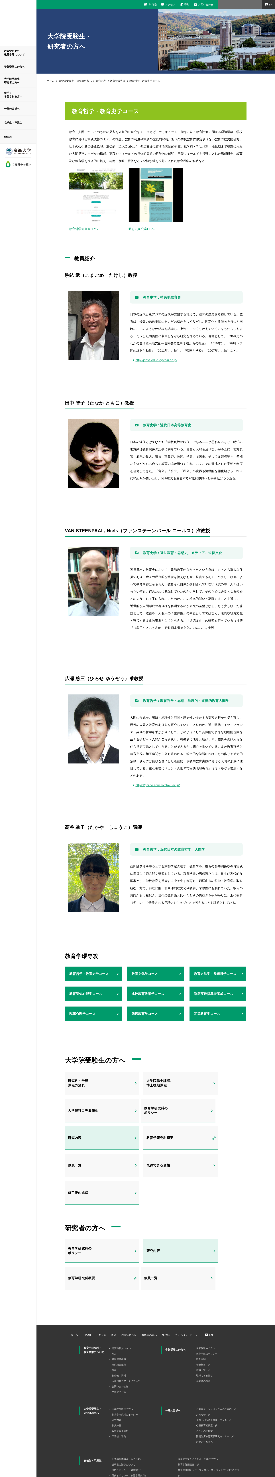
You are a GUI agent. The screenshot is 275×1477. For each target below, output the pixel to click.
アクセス (170, 4)
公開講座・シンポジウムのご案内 (214, 1362)
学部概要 (201, 1318)
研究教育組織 (119, 1318)
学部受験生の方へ (14, 66)
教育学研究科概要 (209, 1112)
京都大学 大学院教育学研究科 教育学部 (18, 22)
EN (211, 1288)
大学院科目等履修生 (211, 1083)
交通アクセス (119, 1345)
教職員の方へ (149, 1288)
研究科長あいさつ (121, 1302)
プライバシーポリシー (187, 1288)
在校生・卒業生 (92, 1414)
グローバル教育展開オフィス (211, 1373)
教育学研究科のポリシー (83, 1112)
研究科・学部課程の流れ (81, 1083)
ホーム (50, 80)
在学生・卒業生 (13, 122)
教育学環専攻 (117, 80)
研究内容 (101, 80)
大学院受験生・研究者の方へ (13, 80)
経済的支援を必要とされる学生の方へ (198, 1412)
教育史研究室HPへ (141, 229)
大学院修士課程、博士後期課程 (147, 1083)
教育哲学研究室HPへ (83, 229)
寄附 (186, 4)
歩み (114, 1307)
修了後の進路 (205, 1141)
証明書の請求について (123, 1418)
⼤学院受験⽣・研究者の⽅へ (75, 80)
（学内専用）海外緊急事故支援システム (199, 1445)
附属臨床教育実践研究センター (212, 1390)
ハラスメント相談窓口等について (195, 1451)
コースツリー (119, 1434)
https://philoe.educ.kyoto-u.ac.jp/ (158, 785)
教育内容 (201, 1313)
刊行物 (153, 4)
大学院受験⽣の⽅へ (122, 1362)
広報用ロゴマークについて (126, 1334)
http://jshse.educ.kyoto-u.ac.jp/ (156, 360)
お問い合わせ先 (120, 1340)
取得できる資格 (145, 1141)
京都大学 (18, 153)
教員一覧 (77, 1141)
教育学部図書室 (186, 1418)
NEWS (8, 136)
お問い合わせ (205, 4)
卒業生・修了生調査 (188, 1440)
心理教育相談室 (204, 1379)
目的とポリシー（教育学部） (127, 1423)
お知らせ (201, 1368)
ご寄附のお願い (18, 164)
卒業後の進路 (203, 1334)
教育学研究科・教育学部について (14, 52)
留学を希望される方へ (13, 94)
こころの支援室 (204, 1384)
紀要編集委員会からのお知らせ (128, 1412)
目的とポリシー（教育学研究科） (129, 1429)
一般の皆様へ (12, 108)
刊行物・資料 (119, 1329)
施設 (114, 1323)
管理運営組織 (119, 1313)
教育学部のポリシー (206, 1307)
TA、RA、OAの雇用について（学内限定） (200, 1434)
